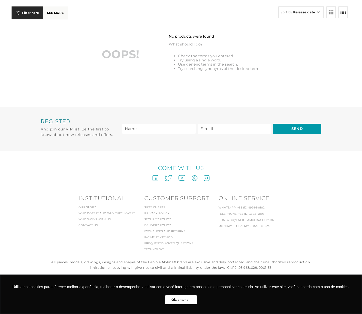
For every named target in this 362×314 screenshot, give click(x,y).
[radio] (331, 12)
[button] (40, 14)
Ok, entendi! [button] (180, 300)
